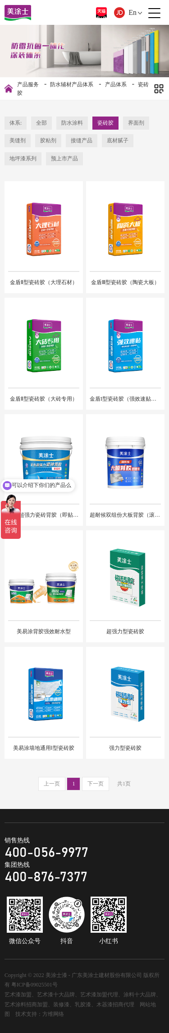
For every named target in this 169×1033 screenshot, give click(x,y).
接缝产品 (81, 140)
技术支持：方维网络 (39, 1014)
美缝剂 (17, 140)
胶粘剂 (48, 140)
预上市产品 (64, 158)
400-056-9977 (46, 853)
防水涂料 (72, 123)
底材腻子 (117, 140)
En (132, 12)
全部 (41, 123)
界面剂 (136, 123)
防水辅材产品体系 (71, 84)
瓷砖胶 (105, 123)
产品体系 (116, 84)
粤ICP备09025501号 (34, 985)
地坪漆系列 (23, 158)
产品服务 (28, 84)
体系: (15, 123)
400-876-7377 (46, 877)
